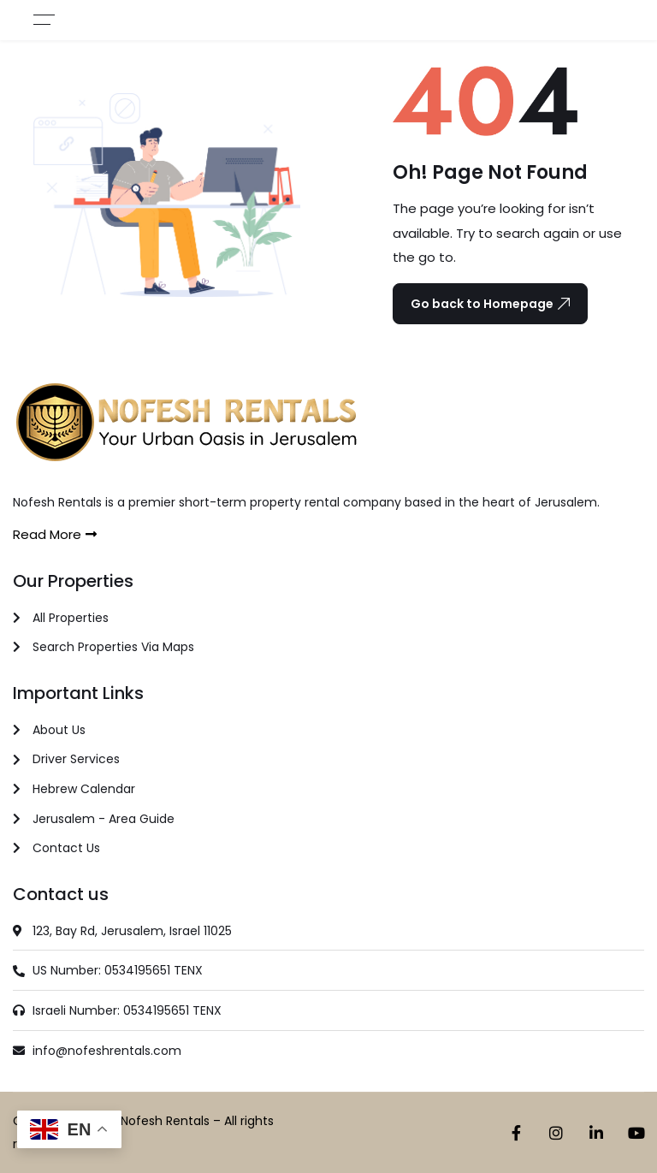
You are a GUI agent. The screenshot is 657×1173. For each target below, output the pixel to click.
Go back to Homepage (490, 303)
